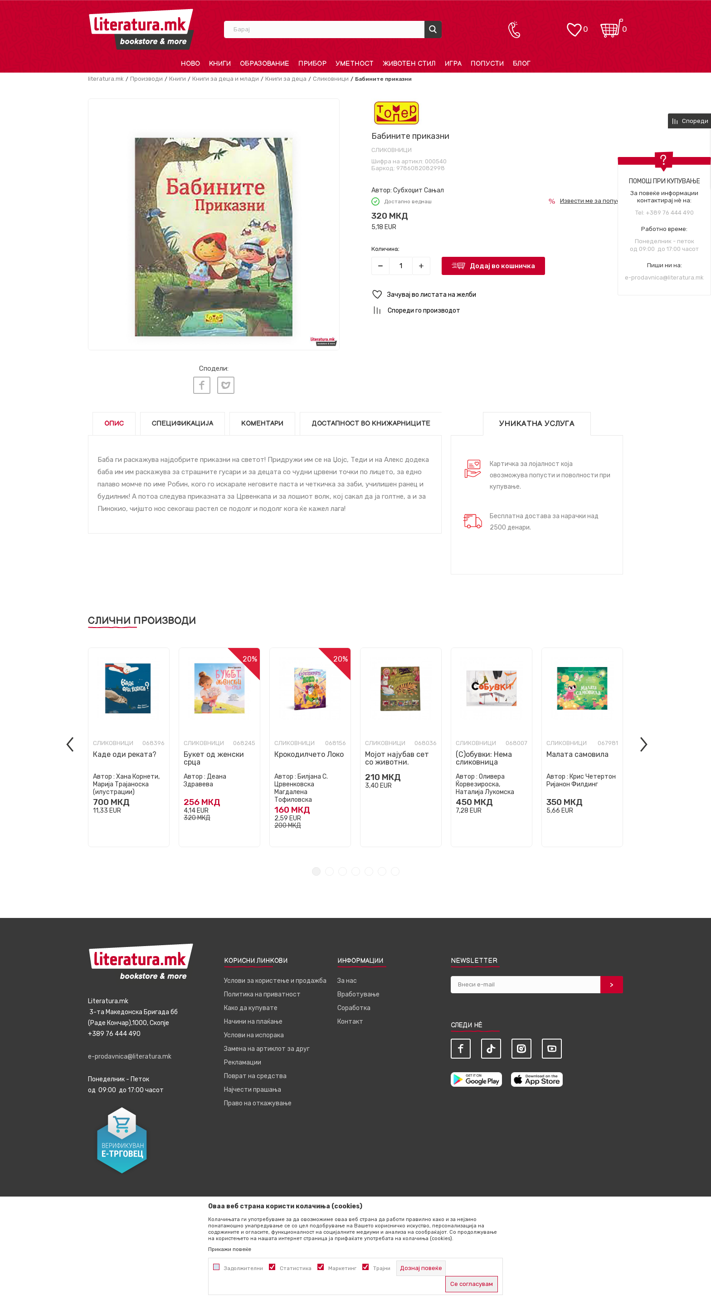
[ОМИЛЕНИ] (574, 25)
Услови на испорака (254, 1033)
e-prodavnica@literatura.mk (664, 277)
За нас (347, 978)
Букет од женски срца (214, 756)
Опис (114, 421)
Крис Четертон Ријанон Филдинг (581, 778)
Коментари (262, 421)
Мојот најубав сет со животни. (397, 756)
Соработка (353, 1006)
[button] (497, 295)
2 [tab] (329, 869)
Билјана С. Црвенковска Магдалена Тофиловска (301, 785)
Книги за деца (286, 78)
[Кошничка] (611, 25)
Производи (146, 78)
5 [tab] (369, 869)
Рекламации (242, 1060)
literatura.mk (106, 78)
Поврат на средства (255, 1074)
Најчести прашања (252, 1087)
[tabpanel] (129, 745)
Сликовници (331, 78)
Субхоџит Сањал (418, 190)
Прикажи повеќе (229, 1249)
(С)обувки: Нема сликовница (484, 756)
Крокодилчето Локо (309, 752)
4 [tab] (355, 869)
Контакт (350, 1019)
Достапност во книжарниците (371, 421)
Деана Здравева (205, 778)
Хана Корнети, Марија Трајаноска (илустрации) (126, 782)
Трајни (381, 1268)
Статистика (296, 1268)
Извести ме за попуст (591, 200)
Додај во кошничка (502, 266)
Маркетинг (342, 1268)
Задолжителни (243, 1268)
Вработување (358, 992)
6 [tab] (382, 869)
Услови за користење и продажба (275, 978)
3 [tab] (342, 869)
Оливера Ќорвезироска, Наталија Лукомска (485, 782)
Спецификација (182, 421)
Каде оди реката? (124, 752)
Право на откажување (258, 1101)
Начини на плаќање (253, 1019)
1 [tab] (316, 869)
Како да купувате (251, 1006)
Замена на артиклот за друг (267, 1046)
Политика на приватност (262, 992)
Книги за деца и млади (225, 78)
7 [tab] (395, 869)
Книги (177, 78)
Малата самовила (577, 752)
